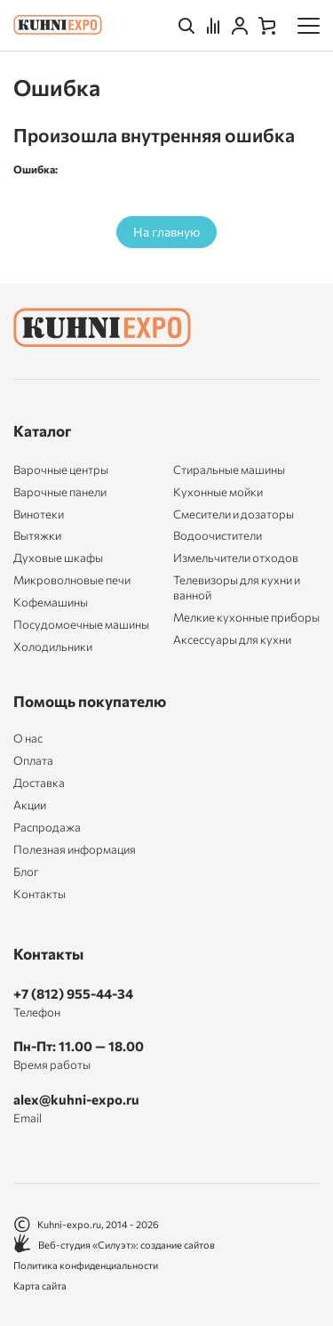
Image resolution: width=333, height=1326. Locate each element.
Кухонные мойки (218, 492)
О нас (28, 738)
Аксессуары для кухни (232, 639)
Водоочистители (217, 535)
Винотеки (38, 514)
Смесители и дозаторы (233, 514)
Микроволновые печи (72, 580)
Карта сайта (40, 1285)
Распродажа (47, 827)
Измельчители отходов (235, 557)
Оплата (33, 761)
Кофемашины (50, 602)
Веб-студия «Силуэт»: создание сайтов (114, 1244)
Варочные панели (60, 492)
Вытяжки (37, 535)
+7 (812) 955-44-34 (73, 993)
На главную (166, 231)
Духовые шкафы (58, 557)
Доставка (39, 783)
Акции (29, 805)
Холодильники (52, 646)
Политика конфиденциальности (85, 1265)
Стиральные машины (229, 469)
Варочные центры (60, 469)
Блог (26, 872)
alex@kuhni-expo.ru (76, 1099)
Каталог (42, 431)
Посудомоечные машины (81, 624)
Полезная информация (74, 850)
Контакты (39, 894)
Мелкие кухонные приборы (246, 617)
